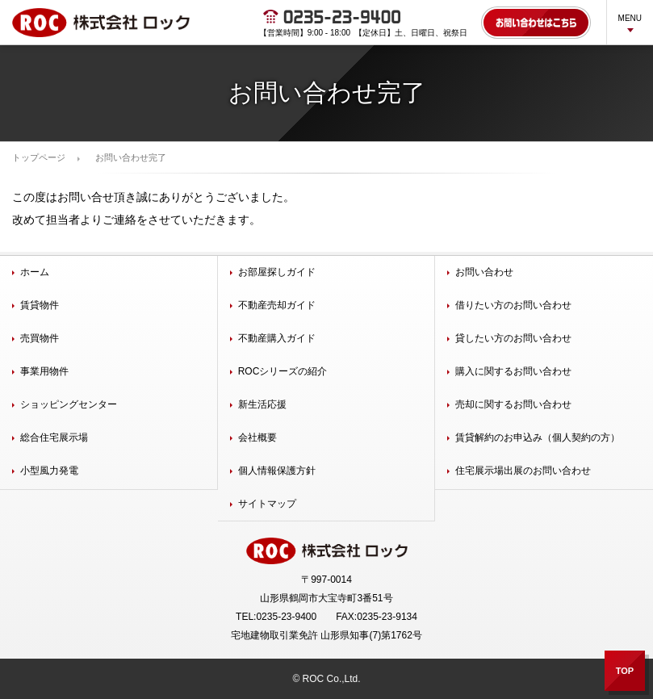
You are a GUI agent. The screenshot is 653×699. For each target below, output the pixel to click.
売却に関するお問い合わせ (513, 404)
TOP (625, 671)
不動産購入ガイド (277, 338)
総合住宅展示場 (54, 437)
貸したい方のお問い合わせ (513, 338)
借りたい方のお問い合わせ (513, 305)
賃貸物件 (39, 305)
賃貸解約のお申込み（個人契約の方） (537, 437)
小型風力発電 (49, 470)
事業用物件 (44, 371)
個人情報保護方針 (277, 470)
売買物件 (39, 338)
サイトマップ (267, 503)
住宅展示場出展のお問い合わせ (523, 470)
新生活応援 (262, 404)
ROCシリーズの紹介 (283, 371)
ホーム (34, 272)
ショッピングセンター (68, 404)
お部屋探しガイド (277, 272)
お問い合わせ (484, 272)
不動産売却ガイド (277, 305)
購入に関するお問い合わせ (513, 371)
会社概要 (257, 437)
